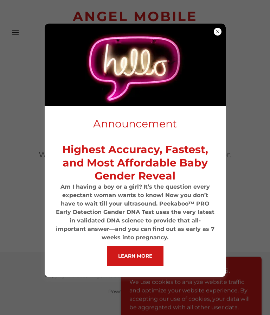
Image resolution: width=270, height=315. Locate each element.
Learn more (135, 256)
